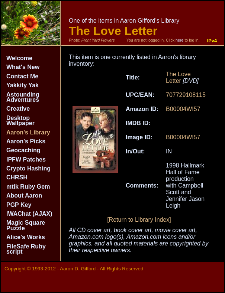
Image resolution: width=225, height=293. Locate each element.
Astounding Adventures (22, 97)
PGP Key (18, 205)
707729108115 (186, 95)
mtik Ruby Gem (28, 186)
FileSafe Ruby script (26, 249)
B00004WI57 (183, 109)
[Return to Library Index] (139, 220)
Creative (18, 108)
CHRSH (17, 177)
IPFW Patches (26, 159)
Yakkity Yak (22, 85)
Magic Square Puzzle (25, 225)
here (179, 40)
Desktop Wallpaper (20, 120)
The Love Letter (178, 77)
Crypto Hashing (28, 168)
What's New (22, 67)
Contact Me (22, 76)
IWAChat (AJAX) (29, 214)
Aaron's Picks (25, 141)
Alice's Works (25, 237)
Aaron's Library (28, 132)
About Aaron (24, 195)
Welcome (19, 58)
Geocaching (23, 150)
